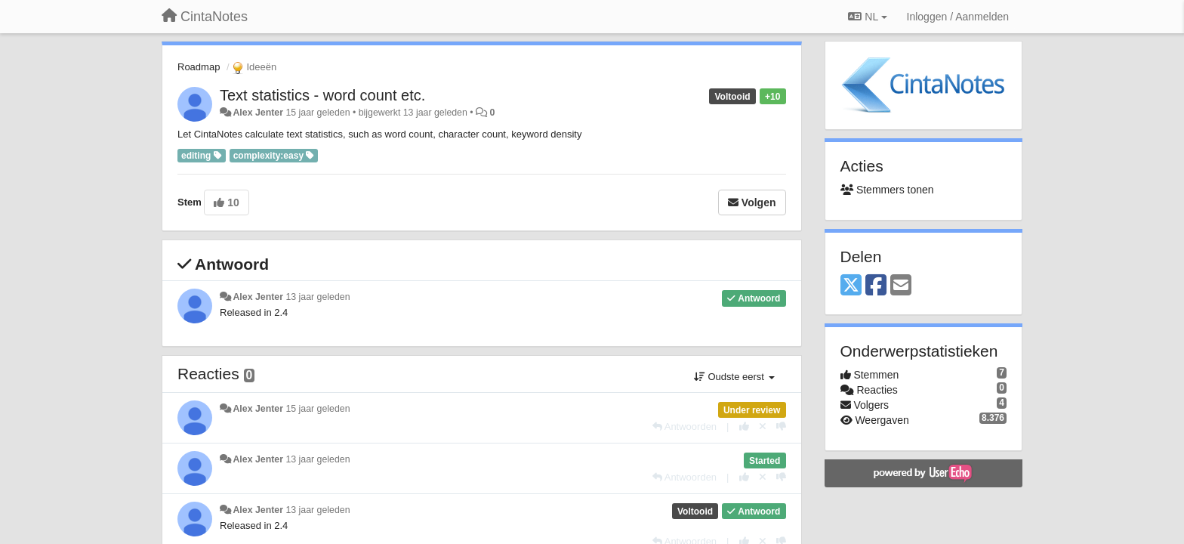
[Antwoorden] (684, 426)
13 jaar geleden (317, 297)
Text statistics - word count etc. (322, 95)
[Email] (900, 286)
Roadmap (198, 67)
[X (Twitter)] (851, 286)
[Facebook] (875, 286)
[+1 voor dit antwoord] (744, 426)
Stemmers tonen (887, 190)
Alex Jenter (258, 112)
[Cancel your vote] (762, 426)
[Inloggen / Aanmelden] (958, 16)
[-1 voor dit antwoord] (781, 426)
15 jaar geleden (317, 408)
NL (867, 17)
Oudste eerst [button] (734, 376)
